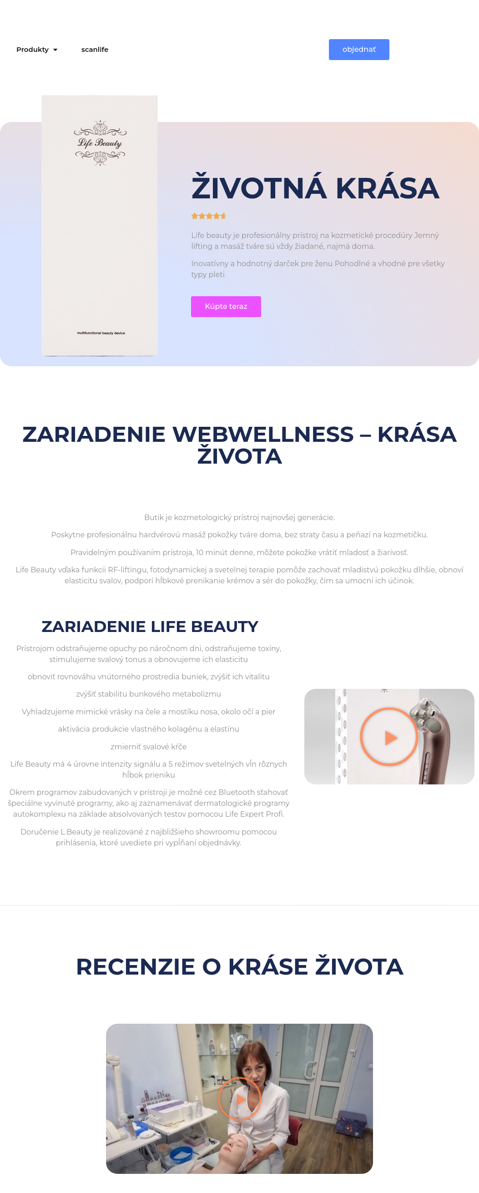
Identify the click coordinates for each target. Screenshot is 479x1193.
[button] (389, 736)
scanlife (94, 49)
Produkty (36, 50)
